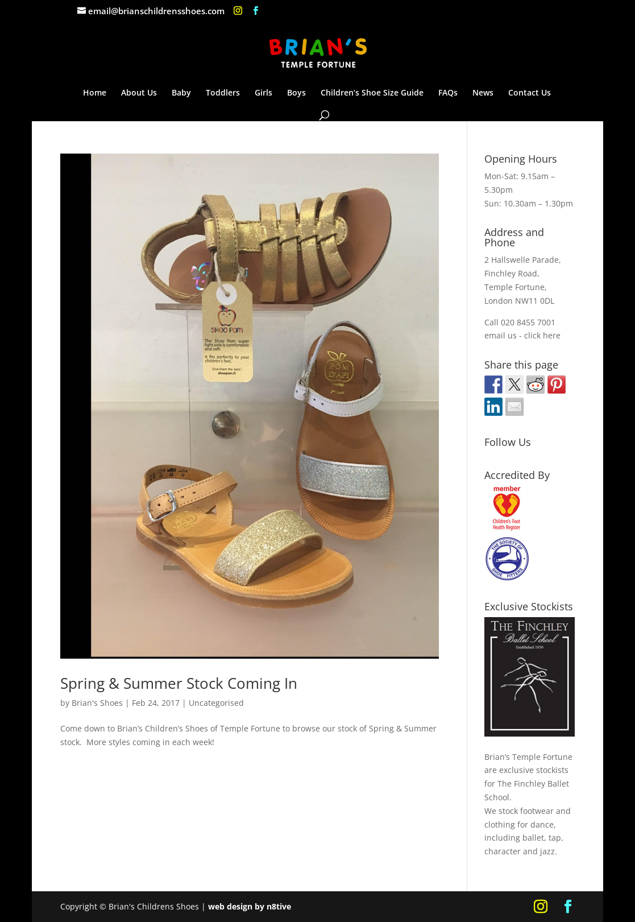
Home (94, 93)
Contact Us (529, 93)
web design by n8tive (249, 906)
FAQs (448, 93)
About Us (139, 93)
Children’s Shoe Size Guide (372, 93)
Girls (263, 93)
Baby (181, 93)
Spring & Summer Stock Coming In (178, 683)
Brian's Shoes (97, 702)
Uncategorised (216, 702)
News (482, 93)
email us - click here (522, 335)
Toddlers (223, 93)
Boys (296, 93)
